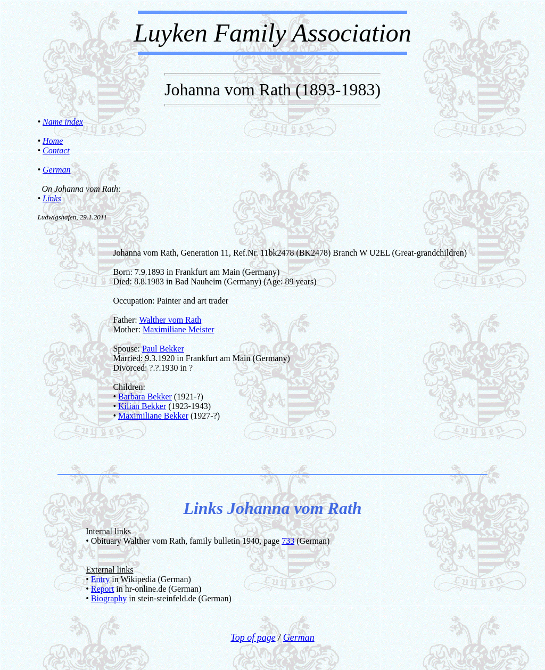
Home (53, 140)
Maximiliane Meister (178, 329)
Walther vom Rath (170, 319)
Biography (109, 598)
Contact (56, 150)
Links (52, 198)
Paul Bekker (163, 348)
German (56, 169)
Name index (63, 121)
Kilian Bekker (142, 406)
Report (102, 588)
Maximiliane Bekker (153, 415)
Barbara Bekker (145, 396)
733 (288, 540)
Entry (100, 579)
